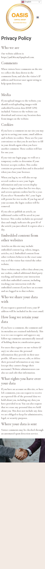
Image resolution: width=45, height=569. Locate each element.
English (26, 1)
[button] (37, 17)
